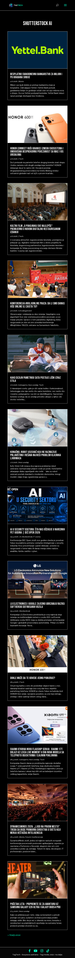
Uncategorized (25, 311)
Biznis (21, 81)
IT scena (36, 537)
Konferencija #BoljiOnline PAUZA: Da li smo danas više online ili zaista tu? (37, 304)
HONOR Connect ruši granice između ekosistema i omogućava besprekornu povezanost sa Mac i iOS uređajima (36, 151)
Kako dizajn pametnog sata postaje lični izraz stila (35, 379)
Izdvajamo (23, 385)
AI (20, 537)
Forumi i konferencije (34, 837)
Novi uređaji (33, 385)
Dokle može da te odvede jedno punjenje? (32, 678)
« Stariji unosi (14, 935)
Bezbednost (27, 537)
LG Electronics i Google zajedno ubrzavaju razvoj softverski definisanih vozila (37, 605)
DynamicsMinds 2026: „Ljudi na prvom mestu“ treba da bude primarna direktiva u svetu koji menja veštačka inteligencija (35, 830)
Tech (21, 159)
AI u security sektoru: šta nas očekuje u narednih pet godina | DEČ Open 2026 (37, 530)
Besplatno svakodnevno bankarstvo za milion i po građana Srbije (36, 75)
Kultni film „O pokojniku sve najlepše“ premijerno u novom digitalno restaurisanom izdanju (35, 229)
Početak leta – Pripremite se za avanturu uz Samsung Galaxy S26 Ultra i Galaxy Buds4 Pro (35, 905)
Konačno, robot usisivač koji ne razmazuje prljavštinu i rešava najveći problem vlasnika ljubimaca (35, 455)
